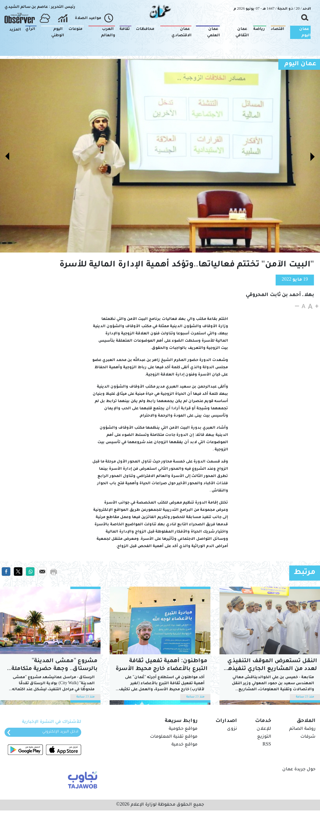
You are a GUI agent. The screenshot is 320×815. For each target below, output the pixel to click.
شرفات (307, 737)
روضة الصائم (302, 729)
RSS (267, 745)
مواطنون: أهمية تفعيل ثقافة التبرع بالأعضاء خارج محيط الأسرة (161, 665)
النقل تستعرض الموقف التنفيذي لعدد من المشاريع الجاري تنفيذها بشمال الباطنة (271, 665)
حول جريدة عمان (298, 769)
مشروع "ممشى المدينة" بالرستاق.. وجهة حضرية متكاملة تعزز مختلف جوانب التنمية (54, 665)
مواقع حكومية (183, 729)
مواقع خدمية (184, 745)
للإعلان (264, 729)
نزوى (232, 729)
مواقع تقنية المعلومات (173, 737)
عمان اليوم (300, 64)
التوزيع (264, 737)
